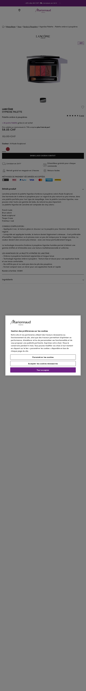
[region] (43, 345)
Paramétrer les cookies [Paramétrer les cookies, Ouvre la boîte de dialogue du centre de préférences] (42, 357)
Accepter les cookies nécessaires (43, 363)
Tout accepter (43, 370)
